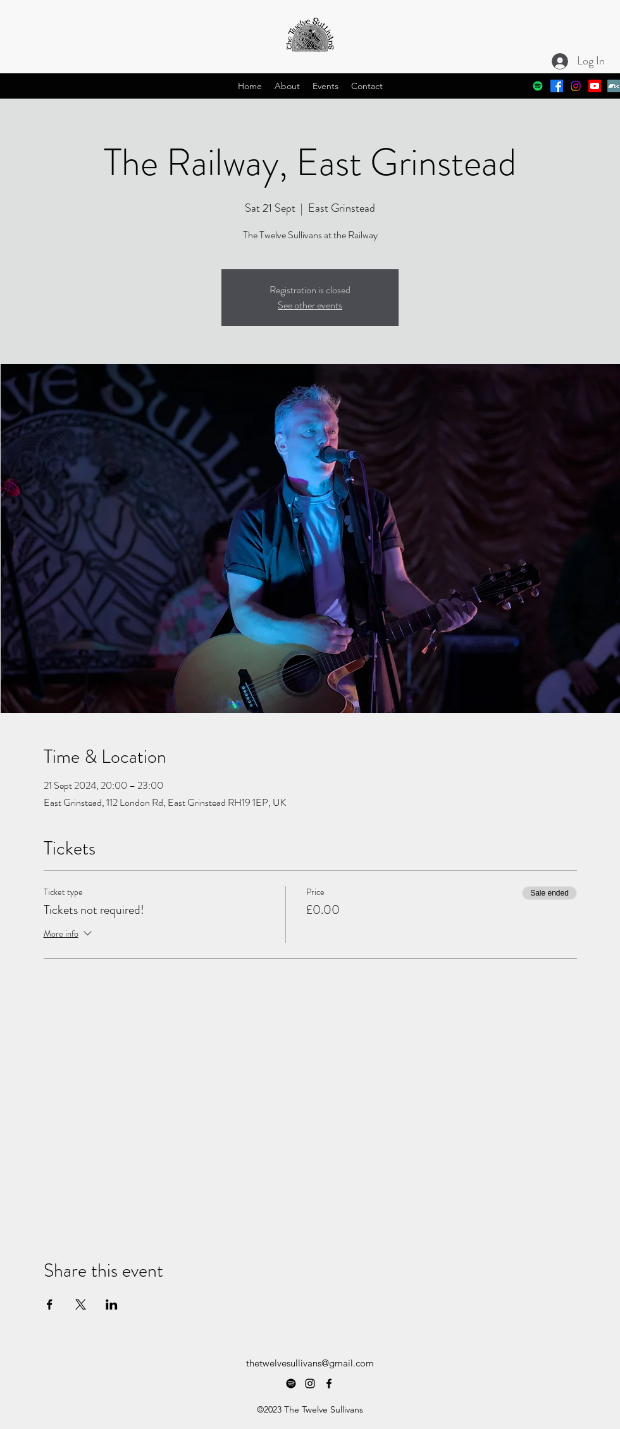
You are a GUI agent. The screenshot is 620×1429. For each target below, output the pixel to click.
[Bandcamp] (613, 86)
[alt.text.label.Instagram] (575, 86)
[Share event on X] (81, 1304)
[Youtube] (594, 86)
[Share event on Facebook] (50, 1304)
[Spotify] (537, 86)
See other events (310, 305)
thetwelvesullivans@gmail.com (310, 1363)
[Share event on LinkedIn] (112, 1304)
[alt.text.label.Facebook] (556, 86)
